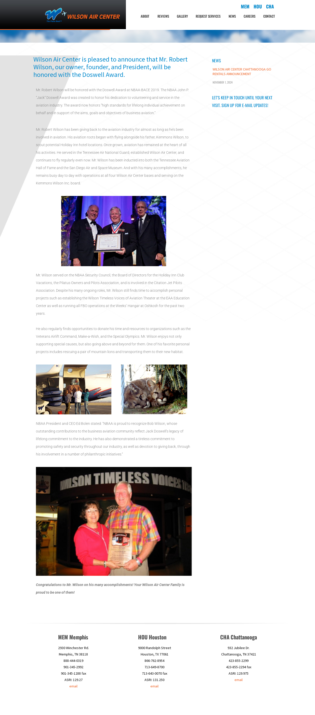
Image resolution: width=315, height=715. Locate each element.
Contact (269, 16)
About (145, 16)
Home (159, 703)
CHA (200, 703)
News (232, 16)
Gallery (182, 16)
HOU (191, 703)
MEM (182, 703)
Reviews (163, 16)
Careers (249, 16)
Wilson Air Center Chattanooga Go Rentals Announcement (242, 71)
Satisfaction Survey (246, 703)
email (73, 686)
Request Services (208, 16)
